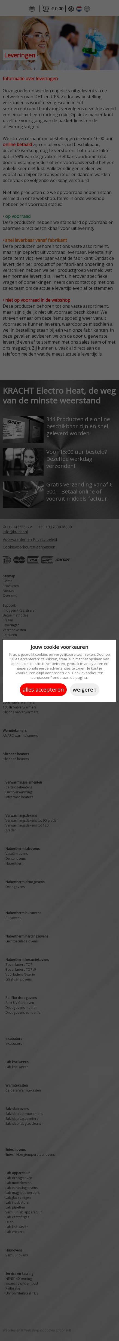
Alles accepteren (43, 689)
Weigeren (85, 689)
